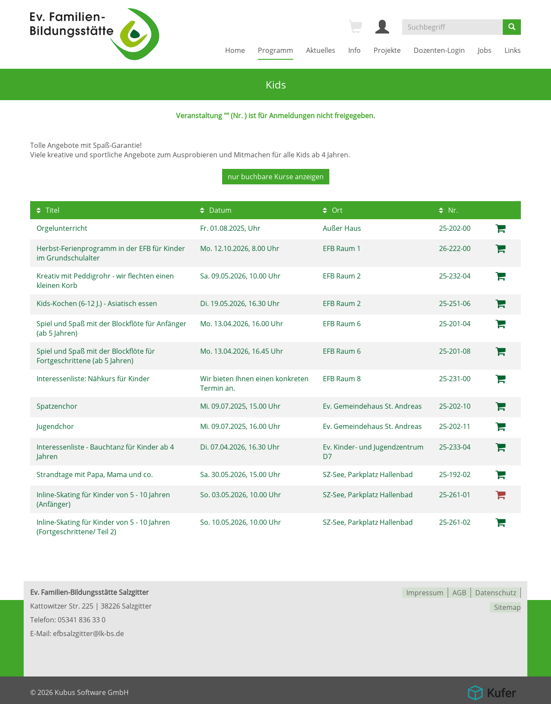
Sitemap (507, 602)
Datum (216, 209)
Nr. (448, 209)
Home (235, 50)
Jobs (485, 50)
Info (354, 50)
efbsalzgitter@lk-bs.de (88, 630)
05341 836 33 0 (81, 616)
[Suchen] (512, 27)
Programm (275, 50)
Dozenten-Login (439, 50)
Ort (333, 209)
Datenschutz (495, 589)
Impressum (424, 589)
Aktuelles (320, 50)
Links (513, 50)
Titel (48, 209)
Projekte (387, 50)
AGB (459, 589)
